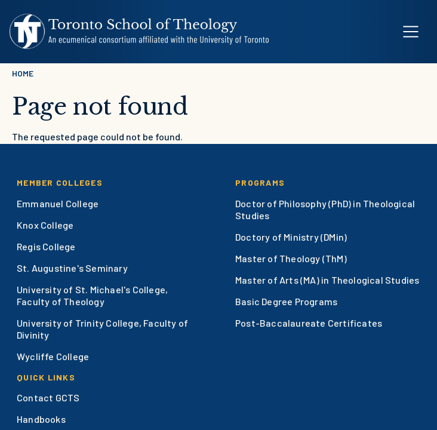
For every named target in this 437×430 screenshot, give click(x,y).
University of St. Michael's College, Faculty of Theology (92, 295)
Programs (260, 182)
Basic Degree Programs (286, 301)
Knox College (45, 225)
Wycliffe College (53, 356)
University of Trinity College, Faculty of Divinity (102, 328)
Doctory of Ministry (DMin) (291, 236)
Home (22, 73)
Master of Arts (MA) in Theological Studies (327, 279)
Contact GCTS (48, 397)
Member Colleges (60, 182)
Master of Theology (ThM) (291, 258)
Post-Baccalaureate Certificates (308, 322)
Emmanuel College (58, 203)
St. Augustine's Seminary (72, 268)
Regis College (46, 246)
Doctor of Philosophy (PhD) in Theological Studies (325, 209)
